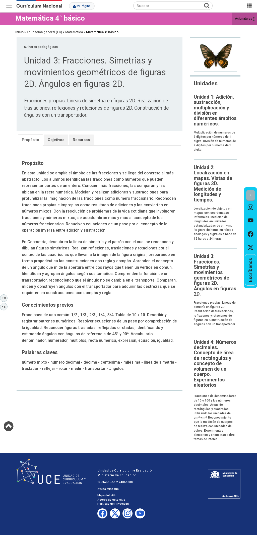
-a (5, 306)
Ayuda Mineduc (108, 489)
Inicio (19, 32)
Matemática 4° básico (50, 18)
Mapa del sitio (106, 495)
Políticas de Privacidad (113, 503)
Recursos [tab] (81, 140)
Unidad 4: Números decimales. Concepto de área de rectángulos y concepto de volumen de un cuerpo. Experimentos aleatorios (215, 363)
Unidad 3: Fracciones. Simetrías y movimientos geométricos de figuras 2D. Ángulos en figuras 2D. (215, 275)
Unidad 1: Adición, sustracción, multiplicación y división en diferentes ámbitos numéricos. (215, 110)
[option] (250, 207)
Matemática (74, 32)
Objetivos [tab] (56, 140)
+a (5, 297)
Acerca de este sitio (111, 499)
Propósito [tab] (30, 140)
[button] (250, 195)
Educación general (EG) (44, 32)
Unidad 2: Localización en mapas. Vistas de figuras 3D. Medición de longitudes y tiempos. (213, 184)
